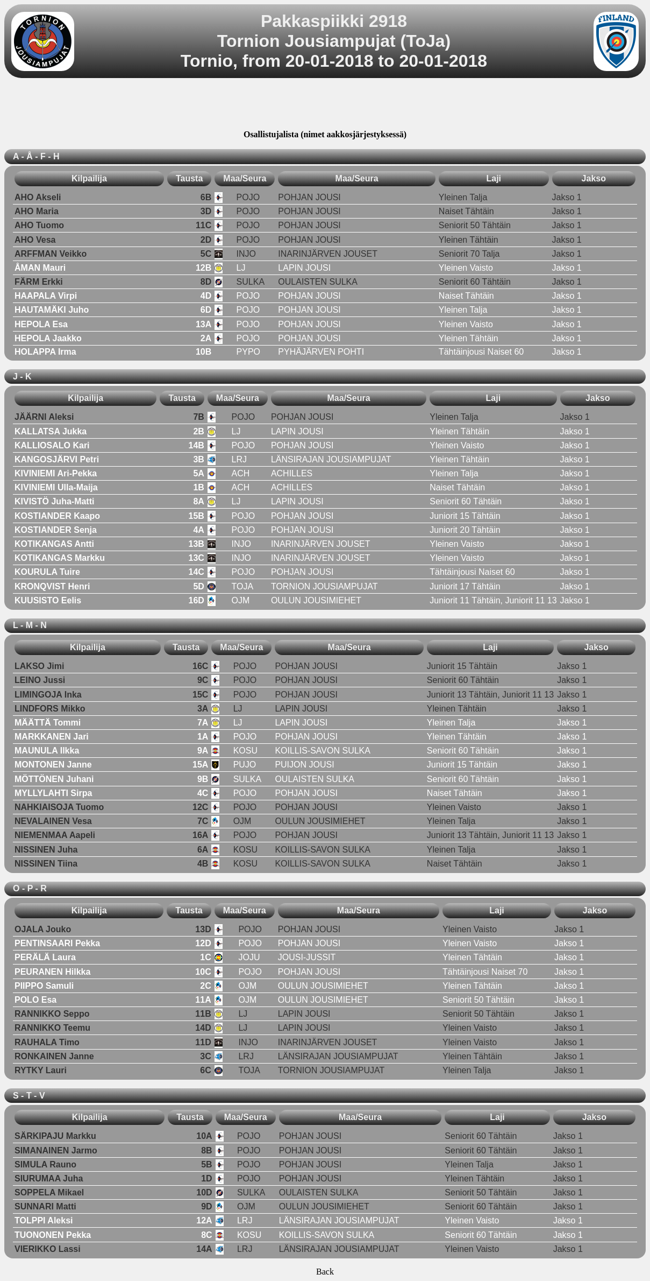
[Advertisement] (325, 105)
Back (325, 1271)
